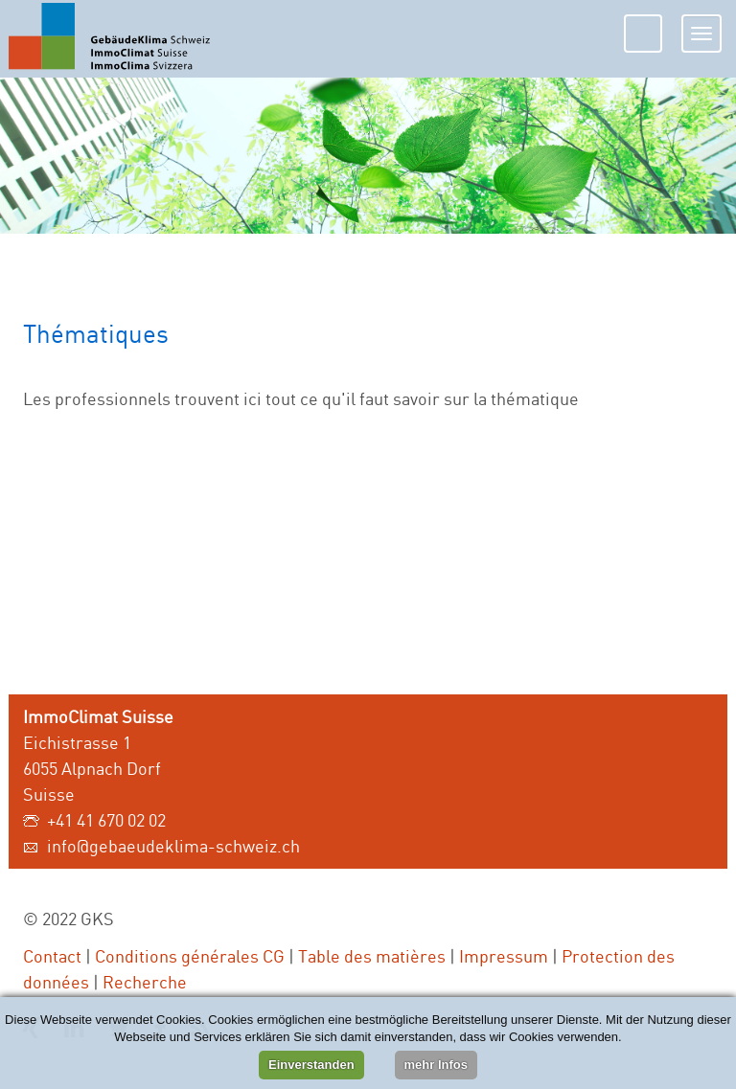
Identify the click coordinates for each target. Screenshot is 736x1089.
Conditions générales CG (190, 955)
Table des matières (372, 955)
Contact (52, 955)
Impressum (503, 955)
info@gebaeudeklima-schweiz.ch (173, 845)
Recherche (145, 981)
